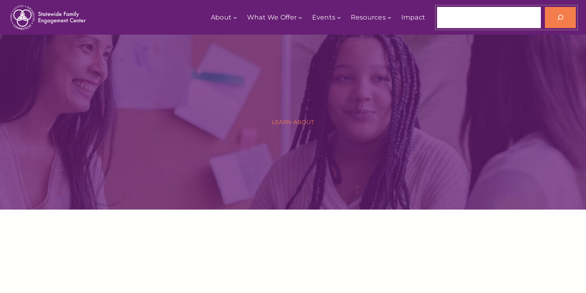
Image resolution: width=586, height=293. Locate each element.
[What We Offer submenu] (300, 17)
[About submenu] (235, 17)
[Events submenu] (339, 17)
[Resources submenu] (389, 17)
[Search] (560, 17)
